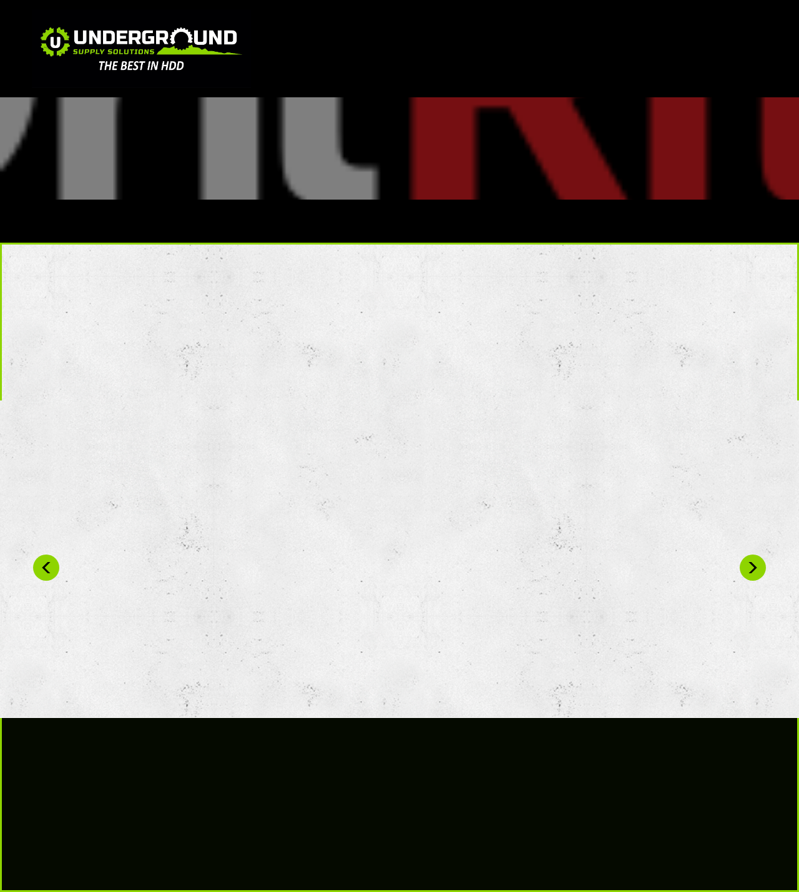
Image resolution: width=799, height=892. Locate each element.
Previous (46, 567)
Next (752, 567)
